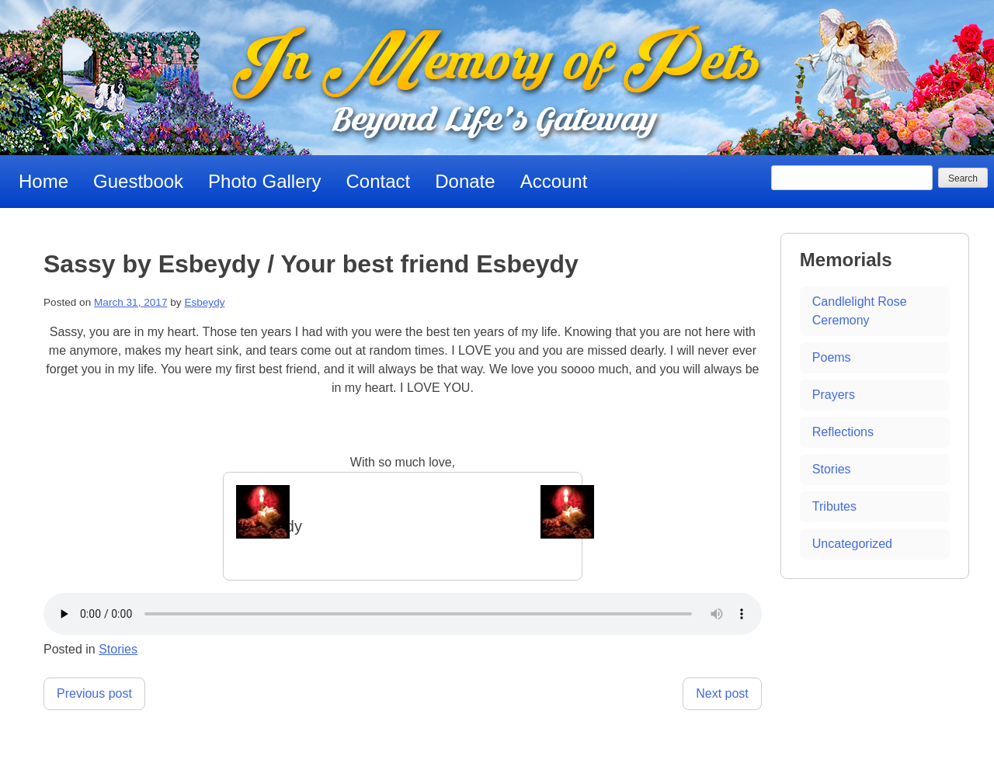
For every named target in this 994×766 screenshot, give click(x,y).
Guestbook (138, 181)
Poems (831, 357)
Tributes (834, 506)
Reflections (843, 431)
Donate (465, 181)
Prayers (833, 394)
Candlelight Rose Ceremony (859, 311)
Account (554, 181)
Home (43, 181)
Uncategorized (852, 543)
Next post (722, 693)
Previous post (94, 693)
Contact (378, 181)
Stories (118, 649)
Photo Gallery (264, 181)
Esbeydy (204, 302)
